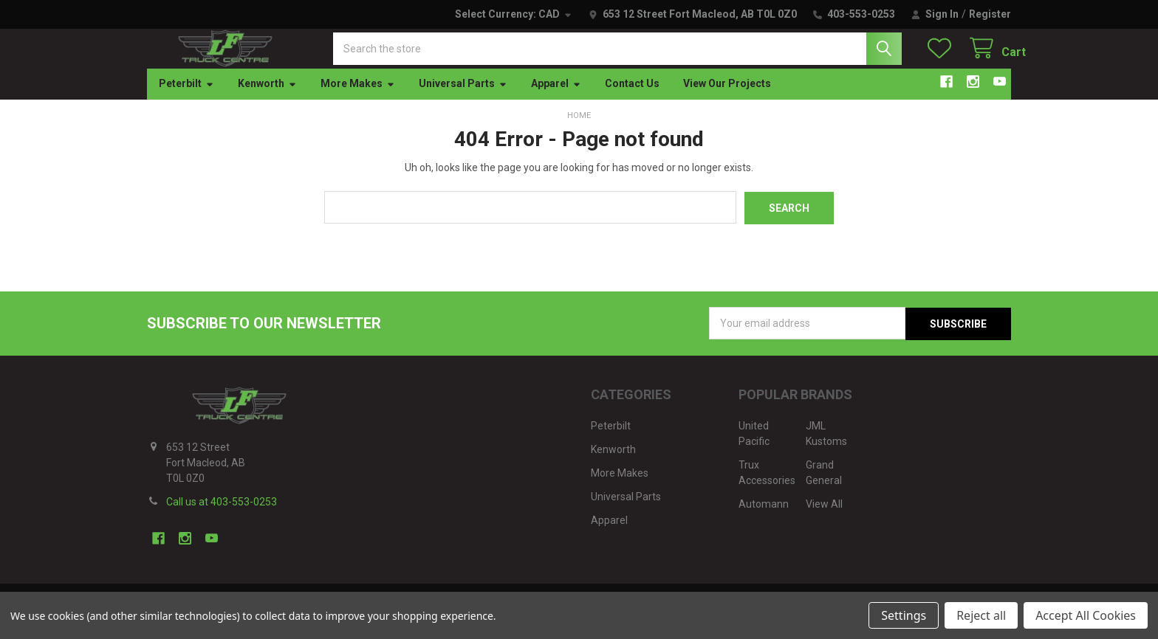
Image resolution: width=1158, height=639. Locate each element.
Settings (903, 615)
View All (824, 517)
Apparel (556, 98)
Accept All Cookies (1085, 615)
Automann (764, 517)
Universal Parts (463, 98)
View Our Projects (727, 98)
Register (990, 14)
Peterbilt (186, 98)
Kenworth (267, 98)
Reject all (981, 615)
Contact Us (632, 98)
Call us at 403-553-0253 (221, 515)
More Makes (358, 98)
